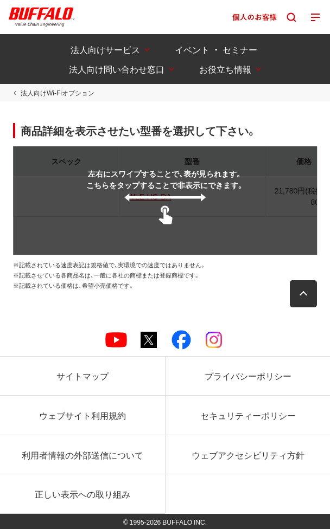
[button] (303, 293)
